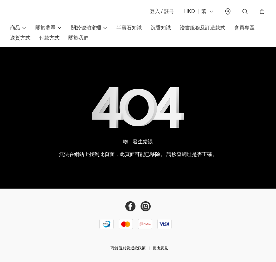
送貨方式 (20, 38)
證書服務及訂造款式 (202, 27)
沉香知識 (161, 27)
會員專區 (244, 27)
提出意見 (160, 248)
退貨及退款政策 (132, 248)
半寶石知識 (129, 27)
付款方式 (49, 38)
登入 (162, 11)
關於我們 (78, 38)
